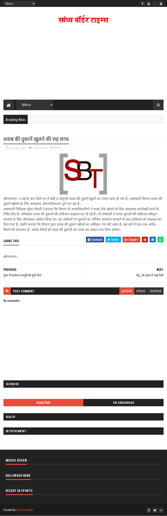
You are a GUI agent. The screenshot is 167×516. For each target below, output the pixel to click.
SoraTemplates (25, 510)
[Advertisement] (83, 63)
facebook (155, 291)
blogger (127, 291)
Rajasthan (40, 148)
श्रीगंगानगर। (55, 148)
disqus (141, 291)
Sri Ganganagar (123, 402)
